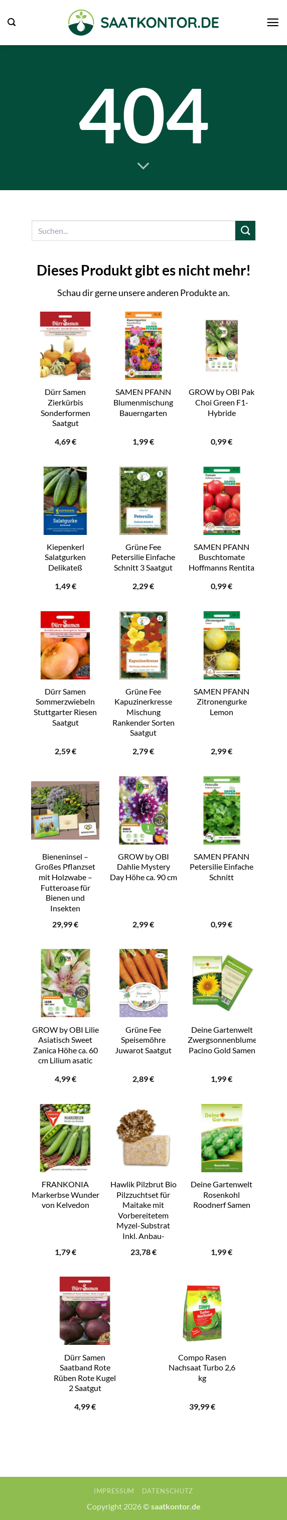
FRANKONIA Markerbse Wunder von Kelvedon (65, 1194)
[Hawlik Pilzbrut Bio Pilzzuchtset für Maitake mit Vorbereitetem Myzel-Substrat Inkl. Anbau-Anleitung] (143, 1138)
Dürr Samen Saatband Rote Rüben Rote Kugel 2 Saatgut (85, 1372)
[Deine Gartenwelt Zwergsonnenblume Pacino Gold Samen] (222, 983)
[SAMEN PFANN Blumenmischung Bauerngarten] (143, 346)
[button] (12, 22)
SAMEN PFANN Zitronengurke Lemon (221, 701)
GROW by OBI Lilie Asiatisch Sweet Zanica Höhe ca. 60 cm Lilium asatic (65, 1045)
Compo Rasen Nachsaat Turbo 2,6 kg (202, 1367)
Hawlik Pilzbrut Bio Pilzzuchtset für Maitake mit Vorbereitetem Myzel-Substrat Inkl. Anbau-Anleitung (143, 1215)
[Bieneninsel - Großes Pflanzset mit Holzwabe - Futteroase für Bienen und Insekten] (65, 810)
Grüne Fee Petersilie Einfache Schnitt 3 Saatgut (143, 557)
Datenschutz (167, 1491)
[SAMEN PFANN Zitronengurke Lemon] (222, 645)
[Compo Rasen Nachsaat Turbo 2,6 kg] (202, 1311)
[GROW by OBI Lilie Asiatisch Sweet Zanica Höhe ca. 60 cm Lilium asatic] (65, 983)
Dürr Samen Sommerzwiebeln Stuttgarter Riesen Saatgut (65, 706)
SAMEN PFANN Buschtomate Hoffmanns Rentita (221, 557)
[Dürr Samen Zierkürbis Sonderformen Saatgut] (65, 346)
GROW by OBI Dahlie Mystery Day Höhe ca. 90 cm (143, 867)
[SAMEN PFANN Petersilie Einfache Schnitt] (222, 810)
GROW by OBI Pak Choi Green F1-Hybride (221, 402)
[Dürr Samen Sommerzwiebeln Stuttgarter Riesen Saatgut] (65, 645)
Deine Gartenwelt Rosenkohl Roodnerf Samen (221, 1194)
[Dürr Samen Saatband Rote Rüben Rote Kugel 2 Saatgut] (85, 1311)
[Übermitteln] (245, 230)
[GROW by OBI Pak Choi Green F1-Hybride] (222, 346)
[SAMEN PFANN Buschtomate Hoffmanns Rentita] (222, 501)
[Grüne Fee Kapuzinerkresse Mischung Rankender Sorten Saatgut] (143, 645)
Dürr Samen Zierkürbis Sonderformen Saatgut (65, 407)
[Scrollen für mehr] (143, 166)
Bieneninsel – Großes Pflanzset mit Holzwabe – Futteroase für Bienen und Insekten (65, 882)
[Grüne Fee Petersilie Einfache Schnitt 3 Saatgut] (143, 501)
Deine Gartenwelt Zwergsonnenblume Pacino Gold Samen (222, 1040)
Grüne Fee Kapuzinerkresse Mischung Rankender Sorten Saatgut (143, 711)
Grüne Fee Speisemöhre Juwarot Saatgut (143, 1040)
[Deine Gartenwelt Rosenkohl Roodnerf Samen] (222, 1138)
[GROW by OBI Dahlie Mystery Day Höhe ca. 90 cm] (143, 810)
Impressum (114, 1491)
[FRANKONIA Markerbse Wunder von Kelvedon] (65, 1138)
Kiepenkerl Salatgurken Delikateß (65, 557)
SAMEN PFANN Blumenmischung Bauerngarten (143, 402)
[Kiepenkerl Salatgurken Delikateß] (65, 501)
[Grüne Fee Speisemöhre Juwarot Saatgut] (143, 983)
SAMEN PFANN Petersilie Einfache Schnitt (221, 867)
